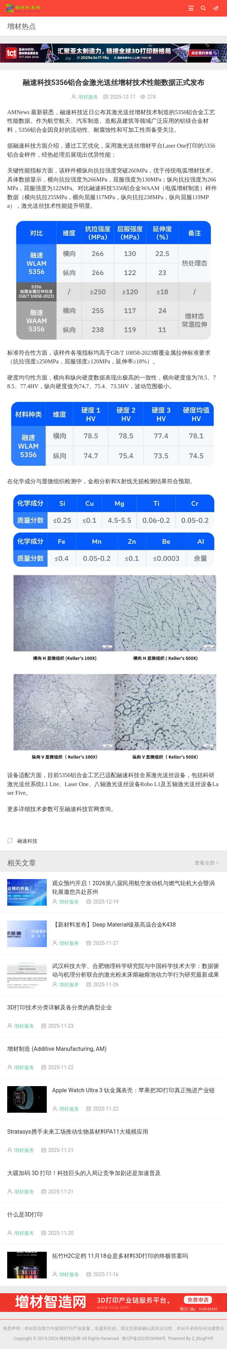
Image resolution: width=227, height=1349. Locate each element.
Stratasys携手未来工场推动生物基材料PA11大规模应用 (77, 1131)
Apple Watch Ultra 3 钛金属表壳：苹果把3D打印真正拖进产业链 (133, 1090)
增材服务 (88, 97)
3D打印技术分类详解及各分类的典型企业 (59, 1007)
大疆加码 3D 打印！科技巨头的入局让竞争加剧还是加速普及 (84, 1173)
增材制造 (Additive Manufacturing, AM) (56, 1048)
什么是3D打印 (25, 1214)
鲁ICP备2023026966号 (143, 1338)
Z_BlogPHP (202, 1338)
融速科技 (27, 841)
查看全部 (207, 863)
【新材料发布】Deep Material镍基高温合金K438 (114, 924)
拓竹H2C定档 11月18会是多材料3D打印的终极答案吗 (120, 1255)
